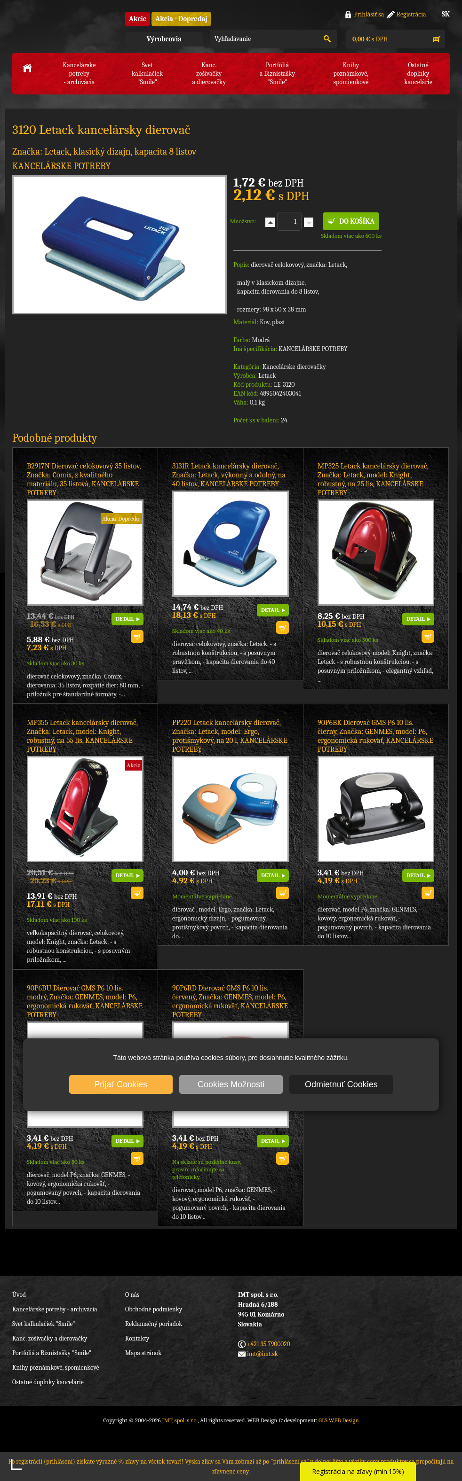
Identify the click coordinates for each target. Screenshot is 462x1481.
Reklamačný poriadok (153, 1323)
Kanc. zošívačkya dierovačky (209, 73)
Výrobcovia (164, 39)
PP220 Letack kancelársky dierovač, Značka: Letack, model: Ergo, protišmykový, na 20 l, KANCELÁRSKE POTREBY (229, 736)
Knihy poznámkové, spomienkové (55, 1367)
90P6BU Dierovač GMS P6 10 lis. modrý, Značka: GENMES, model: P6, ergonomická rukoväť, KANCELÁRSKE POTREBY (85, 1001)
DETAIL (125, 619)
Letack (267, 376)
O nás (132, 1294)
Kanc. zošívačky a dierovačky (49, 1338)
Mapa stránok (143, 1352)
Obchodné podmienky (153, 1309)
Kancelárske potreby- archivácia (79, 73)
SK (446, 14)
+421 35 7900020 (268, 1344)
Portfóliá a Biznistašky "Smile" (51, 1352)
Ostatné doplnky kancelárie (48, 1382)
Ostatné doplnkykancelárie (418, 73)
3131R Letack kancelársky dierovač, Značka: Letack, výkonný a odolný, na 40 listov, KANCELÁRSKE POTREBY (229, 475)
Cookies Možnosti (231, 1084)
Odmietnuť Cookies (341, 1084)
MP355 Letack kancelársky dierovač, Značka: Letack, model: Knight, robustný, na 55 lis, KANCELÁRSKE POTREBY (82, 736)
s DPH (369, 39)
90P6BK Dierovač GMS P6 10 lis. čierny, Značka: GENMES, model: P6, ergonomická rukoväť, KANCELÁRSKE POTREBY (375, 736)
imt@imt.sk (262, 1353)
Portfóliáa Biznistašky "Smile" (277, 73)
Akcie (137, 19)
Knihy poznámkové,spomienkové (350, 73)
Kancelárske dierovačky (294, 367)
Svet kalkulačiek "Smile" (43, 1323)
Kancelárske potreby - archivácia (54, 1309)
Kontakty (137, 1338)
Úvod (19, 1294)
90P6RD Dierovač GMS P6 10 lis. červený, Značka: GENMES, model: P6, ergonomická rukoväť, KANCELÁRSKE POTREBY (230, 1001)
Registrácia (411, 14)
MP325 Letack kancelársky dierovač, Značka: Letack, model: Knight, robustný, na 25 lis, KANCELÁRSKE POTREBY (373, 479)
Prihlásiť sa (369, 14)
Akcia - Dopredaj (181, 19)
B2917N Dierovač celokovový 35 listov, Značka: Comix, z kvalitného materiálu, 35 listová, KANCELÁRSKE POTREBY (84, 479)
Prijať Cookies (120, 1084)
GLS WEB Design (339, 1420)
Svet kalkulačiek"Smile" (147, 73)
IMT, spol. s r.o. (64, 28)
